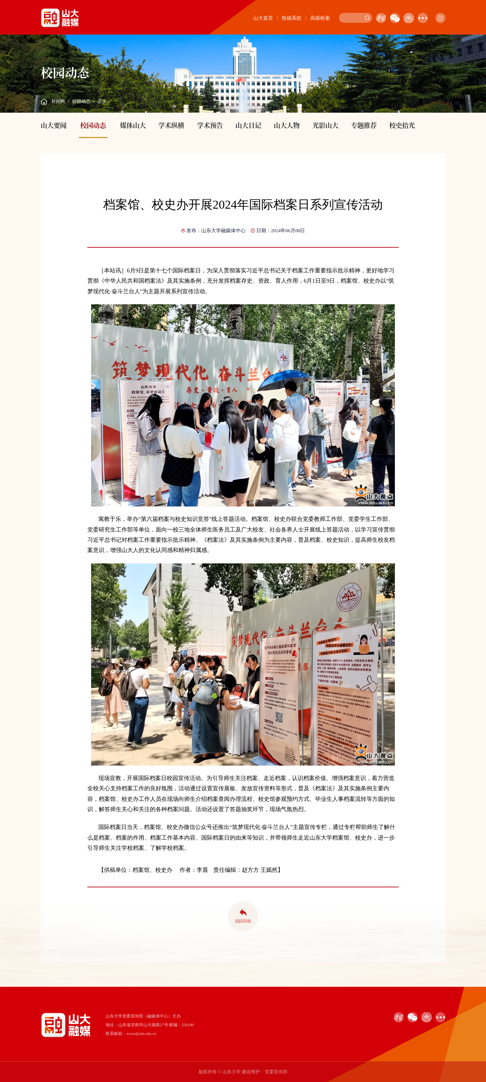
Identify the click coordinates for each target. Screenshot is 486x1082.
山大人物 (287, 125)
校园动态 (81, 101)
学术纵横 (171, 125)
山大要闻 (53, 125)
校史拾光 (402, 125)
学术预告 (210, 125)
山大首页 (263, 18)
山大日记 (248, 125)
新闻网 (58, 101)
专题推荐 (364, 125)
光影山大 (325, 125)
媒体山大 (133, 125)
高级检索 (320, 18)
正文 (102, 101)
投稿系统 (291, 18)
